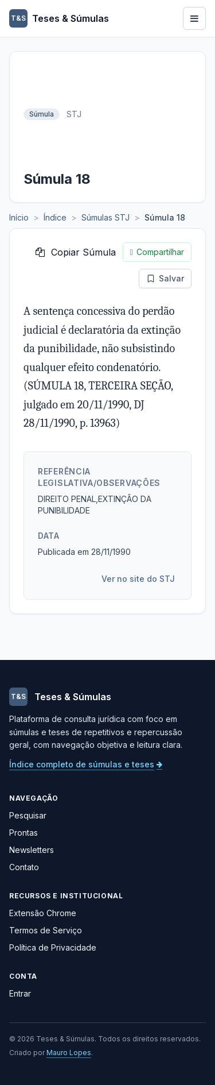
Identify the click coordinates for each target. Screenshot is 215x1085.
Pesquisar (27, 815)
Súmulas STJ (105, 217)
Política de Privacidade (52, 947)
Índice (55, 217)
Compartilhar (157, 252)
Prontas (23, 832)
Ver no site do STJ (138, 579)
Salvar (165, 278)
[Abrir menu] (194, 18)
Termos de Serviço (45, 930)
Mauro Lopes (68, 1052)
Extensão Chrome (42, 913)
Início (19, 217)
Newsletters (31, 850)
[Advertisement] (139, 114)
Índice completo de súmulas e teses (85, 764)
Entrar (20, 993)
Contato (24, 867)
